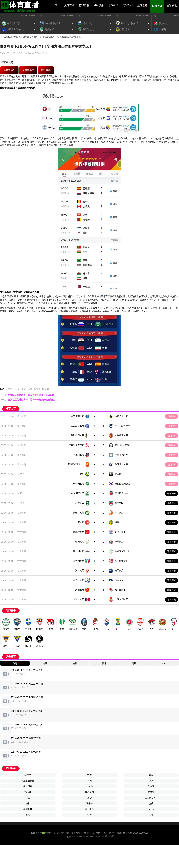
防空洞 (151, 786)
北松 (82, 474)
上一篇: (27, 395)
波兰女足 (79, 570)
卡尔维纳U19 (77, 503)
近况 (17, 389)
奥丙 (156, 15)
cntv (151, 775)
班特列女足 (78, 483)
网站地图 (109, 836)
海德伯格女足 (121, 416)
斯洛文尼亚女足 (122, 551)
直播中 (171, 416)
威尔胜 (89, 786)
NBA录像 (98, 5)
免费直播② (28, 70)
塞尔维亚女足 (121, 560)
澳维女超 (21, 416)
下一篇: (28, 399)
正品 (13, 53)
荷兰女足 (119, 512)
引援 (89, 815)
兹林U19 (119, 503)
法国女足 (119, 570)
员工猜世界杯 (151, 797)
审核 (30, 389)
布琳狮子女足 (121, 435)
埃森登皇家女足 (76, 445)
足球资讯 (157, 6)
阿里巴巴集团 (27, 780)
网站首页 (17, 37)
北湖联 (118, 474)
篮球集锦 (142, 5)
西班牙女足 (78, 532)
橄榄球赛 (27, 786)
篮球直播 (84, 5)
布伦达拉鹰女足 (122, 483)
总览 (23, 389)
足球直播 (69, 5)
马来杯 (89, 803)
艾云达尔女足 (77, 425)
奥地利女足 (78, 551)
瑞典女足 (119, 522)
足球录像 (113, 5)
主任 (151, 815)
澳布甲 (20, 474)
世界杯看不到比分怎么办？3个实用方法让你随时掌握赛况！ (59, 37)
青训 (89, 780)
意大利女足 (78, 560)
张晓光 (10, 389)
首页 (54, 5)
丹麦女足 (79, 522)
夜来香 (37, 389)
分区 (28, 797)
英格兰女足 (120, 532)
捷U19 (20, 503)
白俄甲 (5, 15)
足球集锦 (128, 5)
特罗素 (45, 389)
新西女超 (89, 792)
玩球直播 (46, 70)
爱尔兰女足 (78, 512)
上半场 (20, 53)
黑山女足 (79, 589)
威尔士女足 (120, 589)
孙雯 (89, 797)
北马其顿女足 (121, 599)
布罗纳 (151, 792)
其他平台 (89, 809)
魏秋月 (27, 792)
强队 (28, 803)
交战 (151, 803)
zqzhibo (151, 809)
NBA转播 (4, 53)
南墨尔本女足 (77, 416)
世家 (89, 775)
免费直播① (9, 70)
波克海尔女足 (121, 464)
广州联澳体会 (121, 493)
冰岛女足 (119, 580)
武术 (151, 780)
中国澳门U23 (77, 493)
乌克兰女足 (78, 580)
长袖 (28, 815)
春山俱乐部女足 (122, 445)
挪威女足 (119, 541)
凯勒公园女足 (77, 435)
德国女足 (79, 541)
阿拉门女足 (78, 454)
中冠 (19, 493)
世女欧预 (21, 512)
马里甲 (27, 775)
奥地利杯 (27, 809)
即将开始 (171, 493)
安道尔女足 (78, 599)
